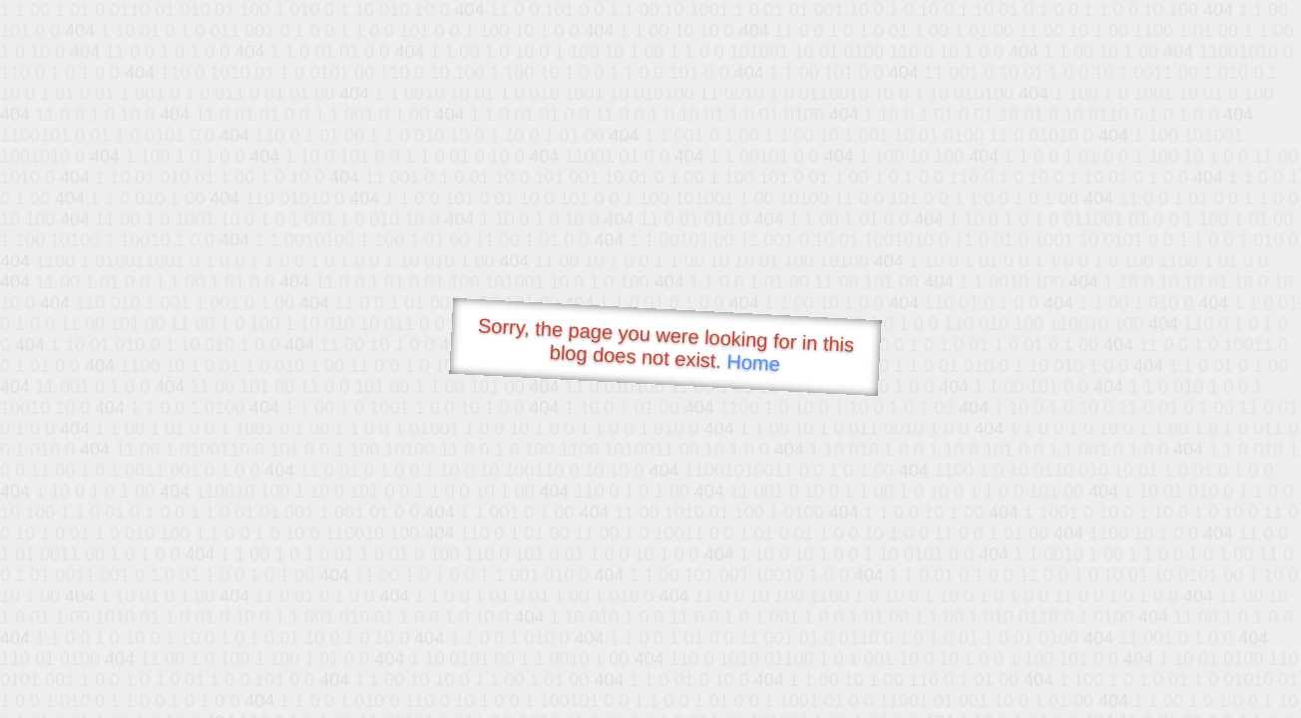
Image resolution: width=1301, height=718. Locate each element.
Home (753, 362)
